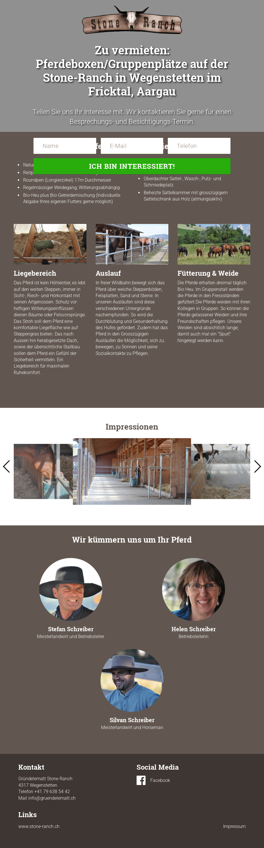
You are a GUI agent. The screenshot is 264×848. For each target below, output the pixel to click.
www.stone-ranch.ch (39, 826)
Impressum (234, 826)
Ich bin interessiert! (132, 166)
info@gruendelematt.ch (52, 798)
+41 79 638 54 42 (52, 791)
